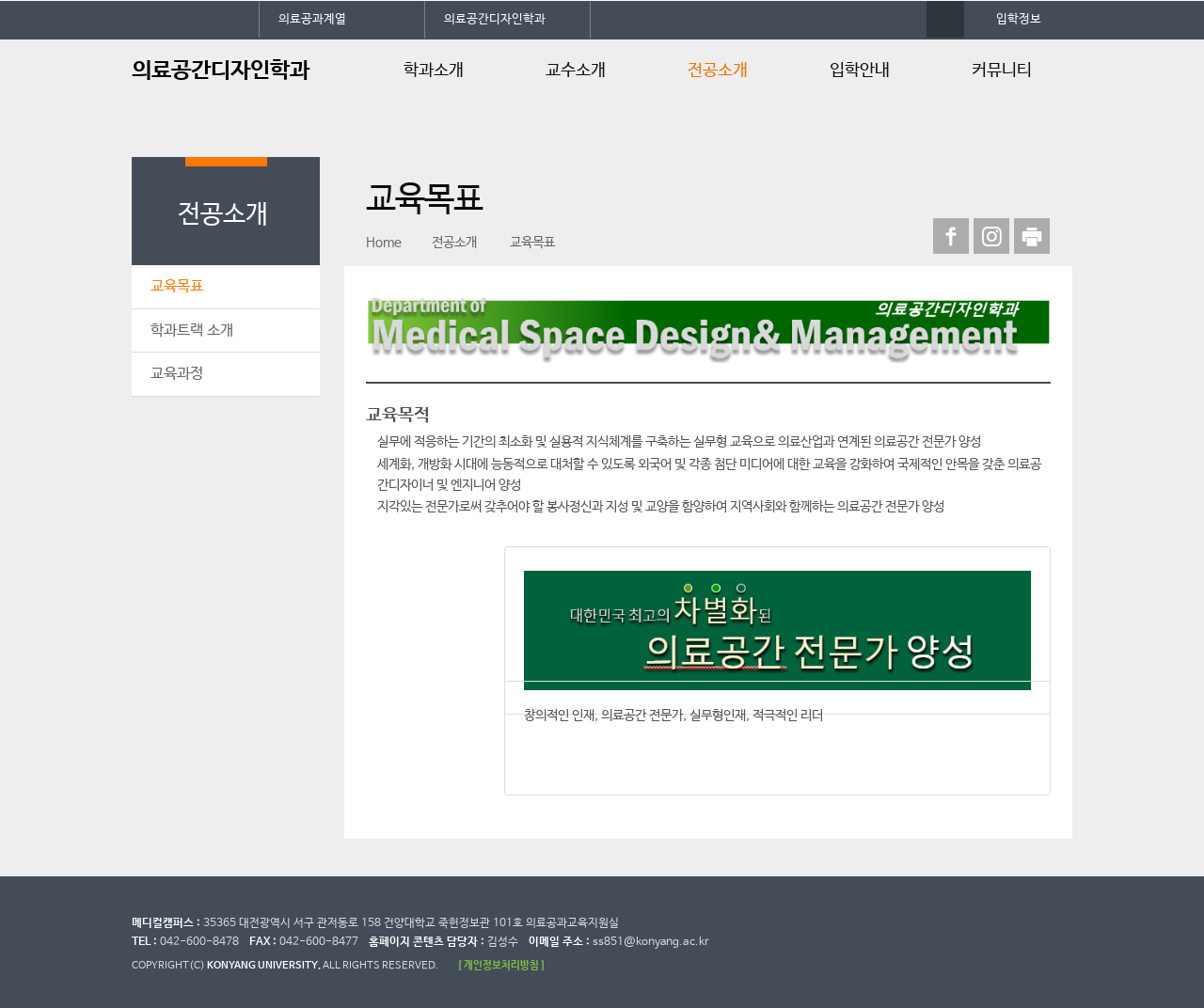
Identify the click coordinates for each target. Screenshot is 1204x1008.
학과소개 (434, 70)
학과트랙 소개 (191, 330)
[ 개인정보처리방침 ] (501, 965)
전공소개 (718, 70)
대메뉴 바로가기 (0, 0)
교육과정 (176, 374)
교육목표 (176, 286)
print (1032, 236)
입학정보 (1018, 19)
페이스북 (951, 236)
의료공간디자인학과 (495, 19)
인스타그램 (991, 236)
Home (384, 242)
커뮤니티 (1002, 70)
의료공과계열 (312, 19)
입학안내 (860, 70)
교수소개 (576, 70)
